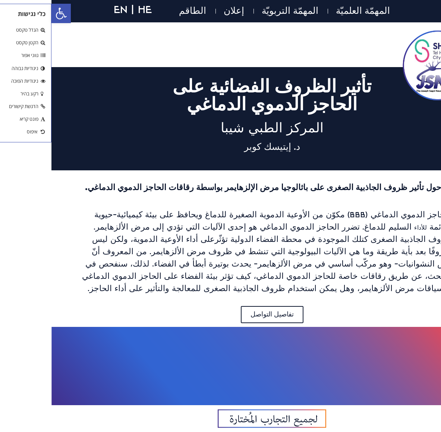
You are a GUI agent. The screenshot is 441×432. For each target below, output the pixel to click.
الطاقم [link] (141, 11)
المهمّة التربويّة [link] (238, 11)
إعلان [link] (182, 11)
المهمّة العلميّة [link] (311, 11)
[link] (9, 13)
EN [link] (69, 9)
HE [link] (93, 9)
